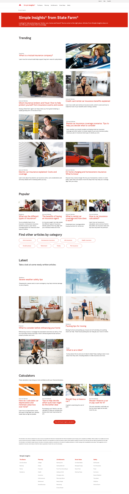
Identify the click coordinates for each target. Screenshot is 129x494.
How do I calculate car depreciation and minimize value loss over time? (28, 404)
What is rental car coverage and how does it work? (76, 218)
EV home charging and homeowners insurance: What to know (86, 173)
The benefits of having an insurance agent (52, 217)
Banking (22, 465)
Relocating (59, 484)
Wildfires (95, 481)
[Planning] (46, 5)
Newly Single (60, 481)
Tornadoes (96, 478)
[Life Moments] (54, 5)
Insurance (40, 475)
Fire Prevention (97, 465)
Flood (94, 469)
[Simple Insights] (29, 6)
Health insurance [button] (86, 240)
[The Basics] (40, 5)
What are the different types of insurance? (29, 217)
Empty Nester (60, 487)
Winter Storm (96, 484)
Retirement (41, 481)
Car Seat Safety (79, 462)
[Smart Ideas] (62, 5)
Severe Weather (97, 475)
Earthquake (96, 462)
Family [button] (59, 246)
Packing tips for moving (76, 326)
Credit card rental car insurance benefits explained (88, 101)
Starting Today (78, 472)
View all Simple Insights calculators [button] (64, 422)
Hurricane (95, 472)
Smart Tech (78, 469)
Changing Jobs (60, 475)
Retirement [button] (44, 246)
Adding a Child (60, 472)
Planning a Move (61, 478)
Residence (22, 472)
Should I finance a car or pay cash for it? (98, 402)
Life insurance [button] (68, 240)
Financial (40, 469)
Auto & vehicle (23, 462)
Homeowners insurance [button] (48, 240)
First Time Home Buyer (62, 469)
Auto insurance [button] (27, 240)
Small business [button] (27, 246)
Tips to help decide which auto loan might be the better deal (51, 403)
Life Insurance (41, 478)
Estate (39, 465)
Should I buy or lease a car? (75, 400)
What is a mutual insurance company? (36, 55)
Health (39, 472)
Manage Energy (79, 465)
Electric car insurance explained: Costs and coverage (38, 173)
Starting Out (60, 462)
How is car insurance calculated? (98, 217)
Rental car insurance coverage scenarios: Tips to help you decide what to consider (87, 125)
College (40, 462)
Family (21, 469)
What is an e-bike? (74, 350)
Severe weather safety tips (31, 280)
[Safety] (69, 5)
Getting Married (60, 465)
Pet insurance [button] (74, 246)
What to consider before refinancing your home (39, 328)
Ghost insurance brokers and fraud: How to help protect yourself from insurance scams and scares (41, 104)
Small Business (41, 484)
